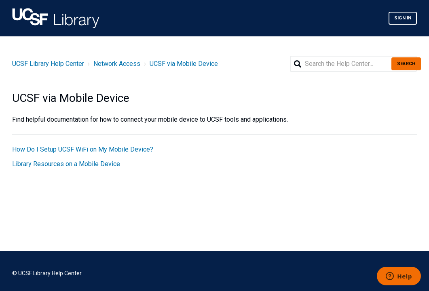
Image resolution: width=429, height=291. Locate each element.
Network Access (116, 63)
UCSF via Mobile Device (184, 63)
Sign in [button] (402, 18)
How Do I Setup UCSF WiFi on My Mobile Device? (82, 149)
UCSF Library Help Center (48, 63)
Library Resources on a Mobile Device (66, 164)
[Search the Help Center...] (353, 64)
